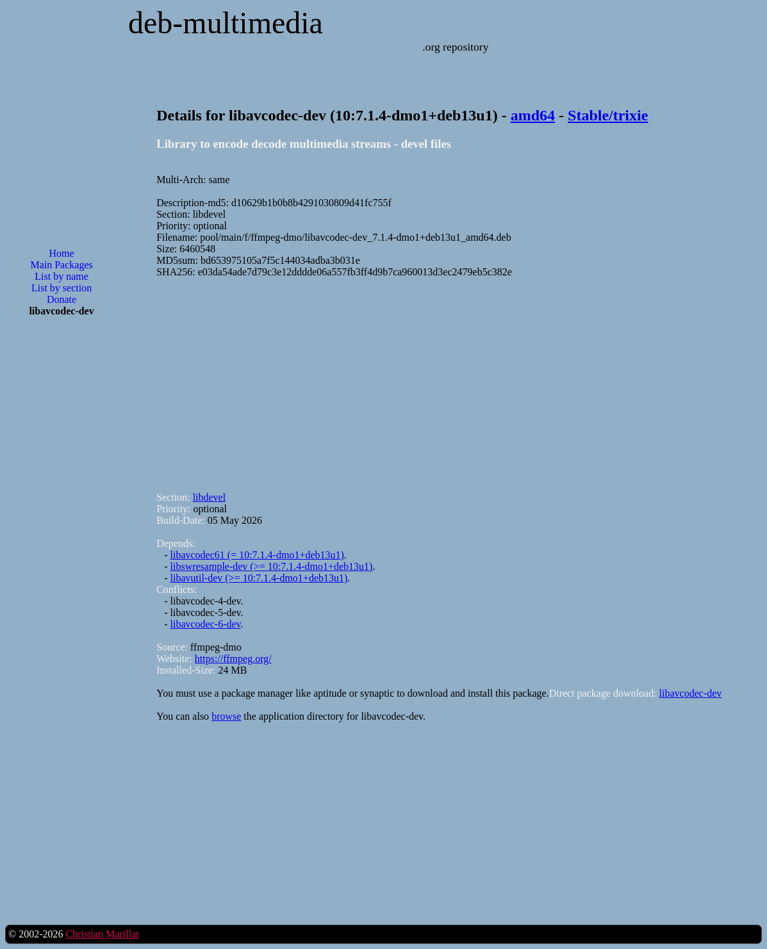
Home (61, 253)
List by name (61, 276)
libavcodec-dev (690, 693)
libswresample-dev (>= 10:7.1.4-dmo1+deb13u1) (271, 566)
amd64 (533, 115)
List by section (61, 287)
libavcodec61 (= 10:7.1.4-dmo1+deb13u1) (257, 554)
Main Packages (61, 264)
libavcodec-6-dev (205, 624)
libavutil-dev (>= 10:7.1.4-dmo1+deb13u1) (259, 577)
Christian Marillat (101, 934)
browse (226, 716)
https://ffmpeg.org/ (233, 658)
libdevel (209, 497)
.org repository (455, 46)
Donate (61, 299)
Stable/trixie (608, 115)
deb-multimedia (225, 23)
